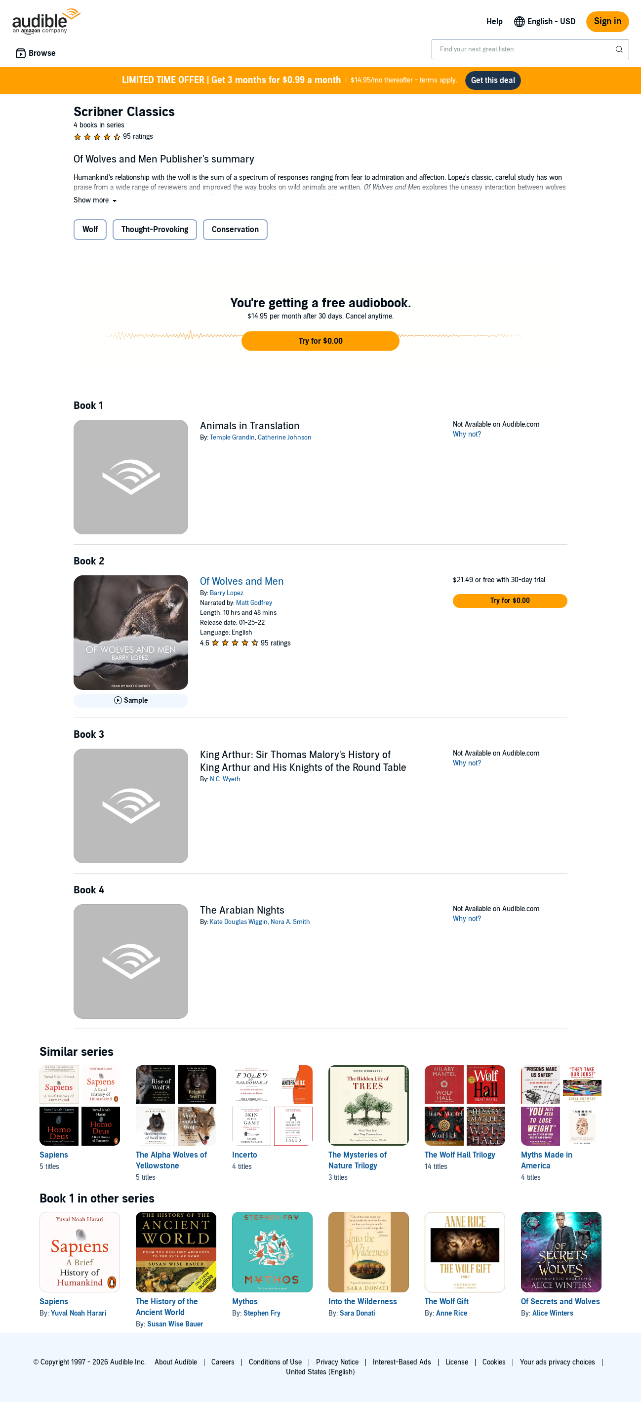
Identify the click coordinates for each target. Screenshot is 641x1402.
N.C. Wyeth (225, 779)
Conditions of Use (275, 1362)
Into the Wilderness (362, 1302)
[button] (96, 200)
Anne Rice (451, 1313)
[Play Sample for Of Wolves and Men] (131, 701)
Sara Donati (357, 1313)
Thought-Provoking (154, 230)
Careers (223, 1362)
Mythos (245, 1302)
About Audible (176, 1362)
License (456, 1362)
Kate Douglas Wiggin (239, 922)
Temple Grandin (232, 437)
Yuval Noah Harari (79, 1313)
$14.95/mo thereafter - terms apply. (289, 80)
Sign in (607, 21)
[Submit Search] (620, 49)
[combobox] (530, 49)
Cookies (494, 1362)
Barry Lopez (226, 593)
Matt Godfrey (254, 603)
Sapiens (54, 1302)
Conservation (235, 230)
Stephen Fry (261, 1313)
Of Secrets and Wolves (560, 1302)
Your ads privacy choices (557, 1362)
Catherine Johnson (285, 437)
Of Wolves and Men (242, 582)
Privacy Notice (337, 1362)
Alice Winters (552, 1313)
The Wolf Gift (447, 1302)
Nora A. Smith (290, 922)
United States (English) (320, 1372)
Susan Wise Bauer (175, 1324)
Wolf (90, 230)
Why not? (467, 434)
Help (494, 22)
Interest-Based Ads (402, 1362)
